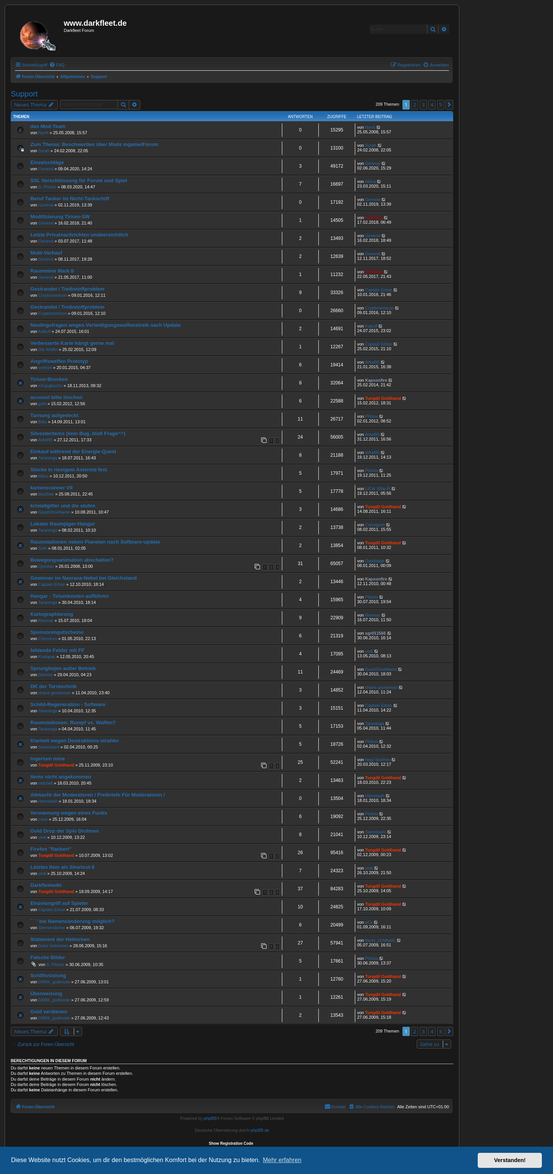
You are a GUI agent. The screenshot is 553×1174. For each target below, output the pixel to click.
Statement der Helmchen (60, 939)
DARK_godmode (54, 981)
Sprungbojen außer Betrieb (63, 668)
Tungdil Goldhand (383, 398)
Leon (43, 819)
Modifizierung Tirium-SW (60, 217)
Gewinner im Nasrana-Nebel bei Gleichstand (83, 578)
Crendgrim (375, 524)
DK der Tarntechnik (53, 686)
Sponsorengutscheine (57, 632)
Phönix (371, 416)
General (45, 168)
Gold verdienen (48, 1011)
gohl (42, 403)
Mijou (43, 476)
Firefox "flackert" (50, 849)
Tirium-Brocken (49, 379)
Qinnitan (46, 566)
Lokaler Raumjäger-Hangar (62, 524)
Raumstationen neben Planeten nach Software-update (95, 542)
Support (24, 94)
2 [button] (414, 104)
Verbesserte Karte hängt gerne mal (72, 343)
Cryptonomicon (52, 295)
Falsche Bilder (47, 957)
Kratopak (46, 656)
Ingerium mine (47, 759)
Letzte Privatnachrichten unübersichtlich (79, 235)
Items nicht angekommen (60, 777)
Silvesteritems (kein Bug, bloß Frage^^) (78, 433)
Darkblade (374, 561)
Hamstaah (48, 801)
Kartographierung (51, 614)
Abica (370, 181)
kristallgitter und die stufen (62, 506)
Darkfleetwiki (45, 885)
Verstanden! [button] (510, 1160)
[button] (449, 104)
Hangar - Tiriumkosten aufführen (69, 596)
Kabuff (44, 331)
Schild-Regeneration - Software (68, 704)
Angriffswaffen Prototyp (59, 361)
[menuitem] (57, 65)
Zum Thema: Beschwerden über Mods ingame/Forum (94, 144)
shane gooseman (54, 692)
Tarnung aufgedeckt (54, 415)
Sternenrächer (51, 927)
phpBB (210, 1118)
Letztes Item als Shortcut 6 (62, 867)
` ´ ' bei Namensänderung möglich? (72, 921)
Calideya (373, 217)
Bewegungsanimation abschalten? (72, 560)
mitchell (45, 783)
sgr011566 (375, 633)
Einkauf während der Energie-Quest (73, 451)
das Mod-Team (47, 126)
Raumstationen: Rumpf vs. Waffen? (73, 722)
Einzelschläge (47, 162)
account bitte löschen (56, 397)
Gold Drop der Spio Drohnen (64, 831)
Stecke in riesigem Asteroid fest (68, 469)
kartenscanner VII (51, 488)
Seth (42, 548)
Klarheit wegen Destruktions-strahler (74, 740)
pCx (369, 922)
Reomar (45, 620)
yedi (369, 651)
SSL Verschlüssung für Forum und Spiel (78, 180)
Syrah (44, 150)
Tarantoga (47, 458)
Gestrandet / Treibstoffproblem (67, 289)
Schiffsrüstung (48, 975)
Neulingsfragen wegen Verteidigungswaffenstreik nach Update (105, 325)
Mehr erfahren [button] (282, 1160)
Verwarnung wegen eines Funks (68, 813)
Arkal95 (372, 362)
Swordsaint (48, 747)
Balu (42, 421)
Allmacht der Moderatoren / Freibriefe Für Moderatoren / (97, 795)
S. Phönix (47, 187)
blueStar (46, 494)
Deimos (45, 674)
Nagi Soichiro (377, 759)
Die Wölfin (48, 349)
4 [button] (431, 104)
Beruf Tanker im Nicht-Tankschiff (69, 198)
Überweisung (46, 993)
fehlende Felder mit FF (57, 650)
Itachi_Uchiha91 (380, 940)
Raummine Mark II (52, 271)
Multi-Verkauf (46, 253)
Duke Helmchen (53, 945)
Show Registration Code (231, 1143)
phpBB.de (260, 1130)
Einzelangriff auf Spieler (59, 903)
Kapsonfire (376, 380)
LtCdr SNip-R (377, 488)
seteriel (45, 367)
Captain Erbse (378, 290)
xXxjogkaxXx (50, 385)
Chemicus (47, 638)
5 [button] (440, 104)
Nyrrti (43, 132)
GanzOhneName (54, 512)
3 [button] (423, 104)
